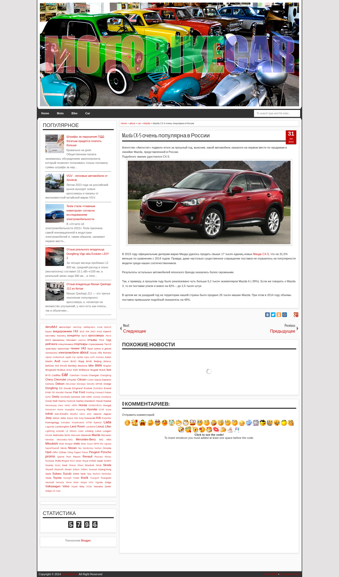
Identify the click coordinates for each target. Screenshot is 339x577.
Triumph (67, 478)
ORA (55, 452)
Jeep (48, 417)
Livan (80, 431)
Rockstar (49, 461)
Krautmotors (78, 422)
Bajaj (81, 361)
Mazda (96, 435)
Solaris (76, 469)
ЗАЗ (82, 331)
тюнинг (75, 348)
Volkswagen (53, 486)
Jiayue (70, 418)
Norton (98, 448)
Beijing (98, 361)
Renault (88, 456)
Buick (102, 369)
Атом (100, 327)
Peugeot (94, 452)
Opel (48, 452)
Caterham (75, 375)
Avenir (65, 361)
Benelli (63, 365)
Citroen (81, 379)
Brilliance (84, 369)
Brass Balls (72, 370)
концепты (73, 335)
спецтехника (65, 344)
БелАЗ (107, 327)
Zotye (48, 490)
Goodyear (106, 397)
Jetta (63, 418)
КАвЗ (99, 331)
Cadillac (56, 375)
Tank (83, 473)
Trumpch (94, 478)
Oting (70, 452)
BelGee (49, 365)
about (84, 352)
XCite (89, 486)
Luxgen (107, 431)
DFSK (99, 383)
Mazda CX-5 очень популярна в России (166, 135)
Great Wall (51, 400)
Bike (74, 113)
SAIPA (107, 460)
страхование (95, 344)
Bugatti (94, 369)
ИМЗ (92, 331)
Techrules (106, 474)
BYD (48, 375)
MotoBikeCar (70, 574)
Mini (109, 439)
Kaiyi (81, 418)
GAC (48, 396)
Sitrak (99, 465)
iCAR (101, 409)
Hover (60, 409)
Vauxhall (49, 482)
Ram (68, 456)
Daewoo (106, 379)
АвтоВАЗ (51, 326)
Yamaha (98, 486)
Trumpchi (106, 477)
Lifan (108, 426)
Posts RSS (270, 574)
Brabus (61, 369)
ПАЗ (101, 340)
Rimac (108, 456)
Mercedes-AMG (65, 439)
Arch (92, 357)
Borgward (50, 369)
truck (84, 478)
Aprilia (80, 357)
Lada (107, 422)
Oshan (62, 452)
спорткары (81, 344)
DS (61, 388)
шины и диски (102, 348)
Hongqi (107, 405)
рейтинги (51, 344)
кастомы (50, 335)
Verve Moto (72, 482)
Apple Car (70, 357)
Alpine (48, 357)
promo (50, 456)
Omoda (107, 448)
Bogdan (107, 365)
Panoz (85, 452)
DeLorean (71, 384)
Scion (57, 465)
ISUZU (74, 413)
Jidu (76, 418)
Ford (82, 392)
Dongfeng (51, 388)
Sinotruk (89, 465)
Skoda (107, 465)
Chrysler (71, 379)
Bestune (82, 365)
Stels (48, 473)
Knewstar (106, 418)
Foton (108, 392)
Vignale (99, 482)
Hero (60, 405)
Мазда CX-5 (261, 254)
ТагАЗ (107, 344)
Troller (76, 478)
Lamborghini (62, 426)
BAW (89, 361)
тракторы (50, 348)
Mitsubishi (51, 443)
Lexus (100, 426)
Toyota (57, 477)
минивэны (59, 340)
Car (87, 113)
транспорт (64, 348)
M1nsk (48, 435)
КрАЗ (84, 335)
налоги (82, 340)
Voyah (74, 486)
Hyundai (92, 409)
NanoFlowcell (52, 448)
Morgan (69, 443)
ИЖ (87, 331)
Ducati (67, 388)
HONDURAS (95, 405)
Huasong (80, 409)
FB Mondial (58, 392)
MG (101, 439)
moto (77, 443)
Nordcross (88, 448)
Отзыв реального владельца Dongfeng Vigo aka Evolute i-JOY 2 (87, 253)
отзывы (92, 339)
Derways (81, 384)
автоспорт (65, 327)
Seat (64, 465)
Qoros (60, 456)
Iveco (82, 414)
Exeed (107, 388)
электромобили (68, 352)
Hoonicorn (50, 409)
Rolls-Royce (62, 460)
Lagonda (49, 426)
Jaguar (107, 413)
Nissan (72, 447)
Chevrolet (60, 379)
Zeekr (108, 486)
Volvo (65, 486)
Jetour (55, 418)
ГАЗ (75, 331)
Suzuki (67, 473)
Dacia (97, 379)
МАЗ (48, 340)
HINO (67, 405)
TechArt (96, 474)
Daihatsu (49, 384)
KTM (89, 422)
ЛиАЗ (108, 335)
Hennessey (51, 405)
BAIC (73, 361)
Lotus (98, 431)
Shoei (80, 465)
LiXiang (89, 431)
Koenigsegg (52, 422)
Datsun (60, 383)
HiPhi (74, 405)
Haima (62, 400)
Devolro (91, 384)
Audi (57, 361)
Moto (60, 113)
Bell (57, 365)
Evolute (88, 388)
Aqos (86, 357)
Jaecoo (97, 413)
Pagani (77, 452)
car (65, 374)
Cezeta (84, 375)
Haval (99, 400)
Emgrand (77, 388)
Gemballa (65, 397)
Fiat (75, 392)
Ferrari (68, 392)
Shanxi (72, 465)
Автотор (77, 327)
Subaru (56, 473)
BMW (98, 365)
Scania (49, 465)
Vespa (83, 482)
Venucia (60, 482)
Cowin (90, 379)
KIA (98, 417)
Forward (99, 392)
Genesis (75, 396)
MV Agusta (105, 443)
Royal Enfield (89, 461)
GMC (89, 396)
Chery (49, 379)
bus (109, 369)
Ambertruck (58, 357)
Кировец (61, 335)
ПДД (108, 340)
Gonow (96, 397)
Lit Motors (71, 431)
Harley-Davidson (85, 400)
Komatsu (65, 422)
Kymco (98, 422)
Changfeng (105, 375)
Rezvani (99, 456)
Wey (81, 486)
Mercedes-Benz (86, 439)
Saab (100, 460)
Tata (89, 474)
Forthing (90, 392)
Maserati (86, 435)
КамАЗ (107, 331)
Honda (83, 405)
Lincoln (60, 431)
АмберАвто (89, 327)
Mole (61, 443)
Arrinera (100, 357)
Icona (108, 409)
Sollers (84, 469)
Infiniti (49, 413)
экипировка (51, 352)
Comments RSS (290, 574)
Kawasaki (89, 418)
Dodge (107, 383)
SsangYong (104, 469)
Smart (68, 469)
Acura (93, 352)
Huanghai (70, 409)
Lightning (50, 431)
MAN (67, 435)
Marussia (75, 435)
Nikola (63, 448)
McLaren (106, 435)
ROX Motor (76, 461)
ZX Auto (56, 491)
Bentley (72, 365)
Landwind (91, 426)
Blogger (86, 540)
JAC (89, 413)
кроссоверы (96, 335)
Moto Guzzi (87, 443)
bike (91, 365)
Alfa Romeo (104, 352)
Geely (55, 396)
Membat (49, 439)
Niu (80, 448)
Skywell (49, 469)
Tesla (48, 477)
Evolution (98, 388)
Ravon (77, 456)
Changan (94, 375)
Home (45, 113)
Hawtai (107, 400)
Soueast (93, 469)
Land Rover (77, 426)
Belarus (107, 361)
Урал (90, 348)
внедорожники (62, 331)
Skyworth (58, 469)
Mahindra (58, 435)
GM (83, 396)
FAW (48, 392)
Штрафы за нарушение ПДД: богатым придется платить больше (85, 141)
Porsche (106, 452)
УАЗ (83, 348)
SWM (76, 473)
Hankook (71, 401)
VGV (91, 482)
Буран (48, 331)
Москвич (71, 340)
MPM (96, 443)
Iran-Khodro (61, 413)
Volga (108, 482)
